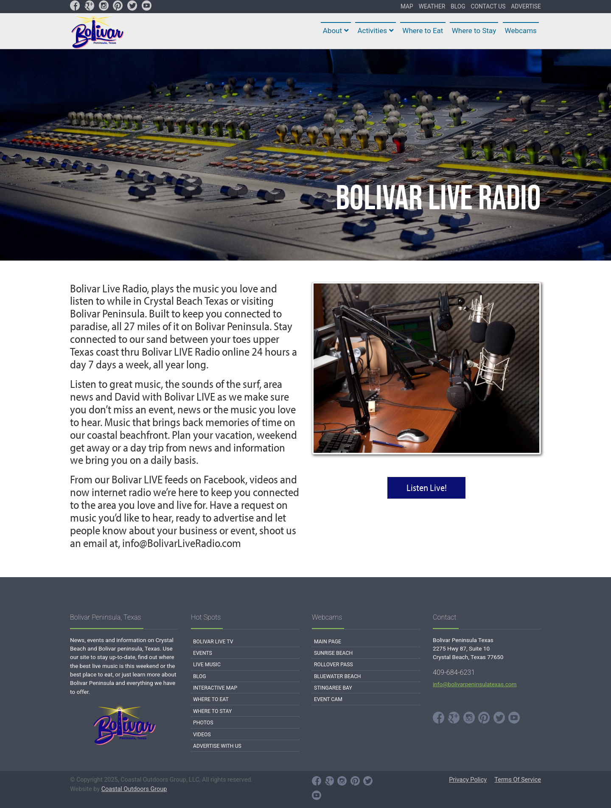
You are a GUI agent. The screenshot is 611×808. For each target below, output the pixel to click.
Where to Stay (212, 711)
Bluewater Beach (337, 676)
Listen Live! (426, 488)
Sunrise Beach (333, 653)
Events (202, 653)
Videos (202, 735)
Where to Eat (211, 699)
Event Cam (328, 699)
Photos (203, 723)
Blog (199, 676)
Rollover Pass (333, 665)
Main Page (327, 642)
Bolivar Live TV (213, 642)
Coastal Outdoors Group (134, 789)
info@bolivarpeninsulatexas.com (475, 684)
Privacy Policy (468, 779)
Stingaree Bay (333, 688)
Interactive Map (215, 688)
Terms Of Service (517, 779)
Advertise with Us (217, 746)
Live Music (207, 665)
